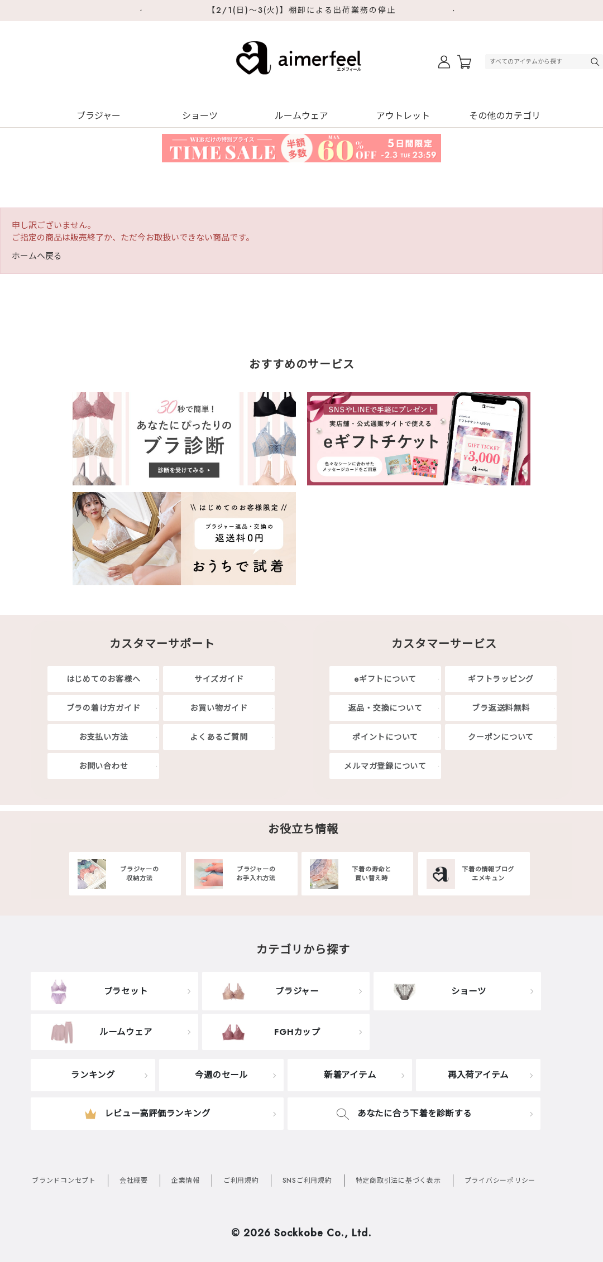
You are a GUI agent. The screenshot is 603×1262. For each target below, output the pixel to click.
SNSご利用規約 (307, 1181)
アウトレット (403, 115)
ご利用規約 (241, 1181)
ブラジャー (98, 115)
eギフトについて (385, 679)
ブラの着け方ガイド (103, 708)
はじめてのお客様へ (103, 679)
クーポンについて (501, 737)
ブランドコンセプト (64, 1181)
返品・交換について (385, 708)
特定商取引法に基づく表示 (398, 1181)
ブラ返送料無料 (500, 708)
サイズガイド (219, 679)
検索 (596, 61)
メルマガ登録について (385, 766)
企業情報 (185, 1181)
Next (457, 10)
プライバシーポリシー (500, 1181)
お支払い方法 (103, 737)
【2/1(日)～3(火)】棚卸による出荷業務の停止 (301, 10)
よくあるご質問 (218, 737)
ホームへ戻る (37, 256)
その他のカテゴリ (504, 115)
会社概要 (133, 1181)
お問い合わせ (103, 766)
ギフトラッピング (501, 679)
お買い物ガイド (218, 708)
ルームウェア (301, 115)
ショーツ (200, 115)
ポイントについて (385, 737)
